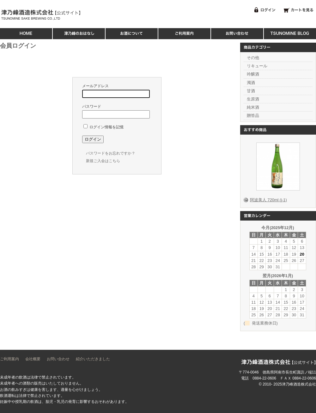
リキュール (257, 66)
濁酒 (251, 82)
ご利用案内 (9, 359)
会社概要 (32, 359)
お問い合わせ (58, 359)
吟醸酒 (253, 74)
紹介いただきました (93, 359)
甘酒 (251, 90)
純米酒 (253, 107)
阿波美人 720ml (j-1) (268, 199)
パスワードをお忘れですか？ (110, 153)
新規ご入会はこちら (103, 161)
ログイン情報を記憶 (103, 127)
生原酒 (253, 99)
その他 (253, 57)
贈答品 (253, 115)
